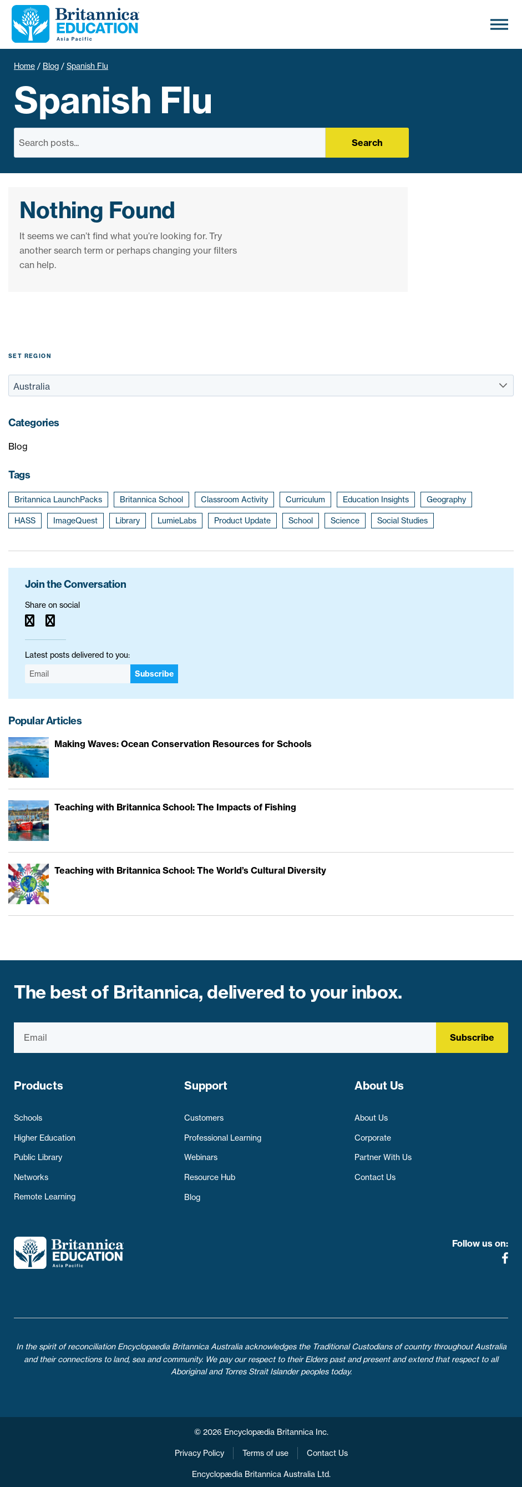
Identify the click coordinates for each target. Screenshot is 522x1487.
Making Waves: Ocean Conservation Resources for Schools (183, 743)
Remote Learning (44, 1192)
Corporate (372, 1133)
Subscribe (154, 674)
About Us (371, 1113)
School (300, 521)
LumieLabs (177, 521)
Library (127, 521)
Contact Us (375, 1172)
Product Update (242, 521)
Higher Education (44, 1133)
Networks (31, 1172)
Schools (28, 1113)
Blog (51, 66)
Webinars (200, 1153)
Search (367, 142)
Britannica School (151, 500)
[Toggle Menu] (499, 24)
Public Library (38, 1153)
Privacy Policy (199, 1441)
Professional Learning (222, 1133)
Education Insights (376, 500)
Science (345, 521)
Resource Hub (209, 1172)
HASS (25, 521)
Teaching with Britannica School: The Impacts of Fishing (175, 807)
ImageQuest (75, 521)
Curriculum (305, 500)
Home (24, 66)
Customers (204, 1113)
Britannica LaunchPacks (58, 500)
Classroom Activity (234, 500)
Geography (446, 500)
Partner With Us (383, 1153)
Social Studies (402, 521)
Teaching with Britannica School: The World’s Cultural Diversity (190, 870)
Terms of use (265, 1441)
